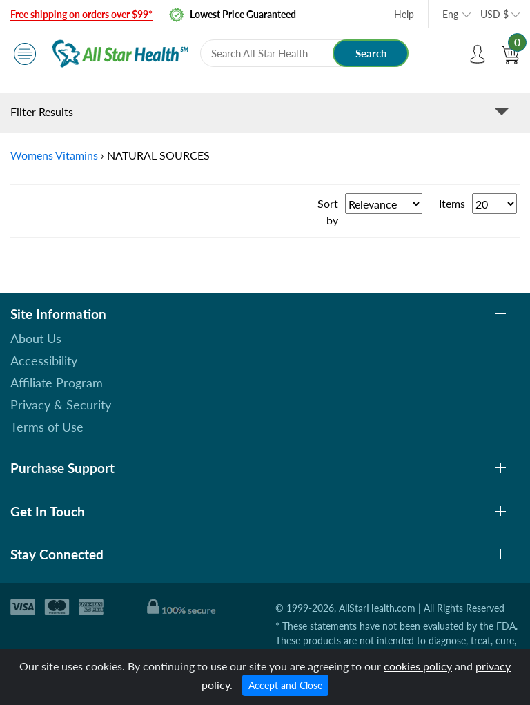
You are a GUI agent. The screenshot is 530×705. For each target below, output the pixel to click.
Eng (450, 14)
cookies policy (418, 666)
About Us (35, 338)
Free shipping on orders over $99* (81, 14)
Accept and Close (285, 685)
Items (452, 203)
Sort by (327, 211)
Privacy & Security (60, 404)
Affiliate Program (56, 382)
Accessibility (43, 360)
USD (494, 14)
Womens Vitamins (54, 155)
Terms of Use (47, 426)
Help (404, 14)
